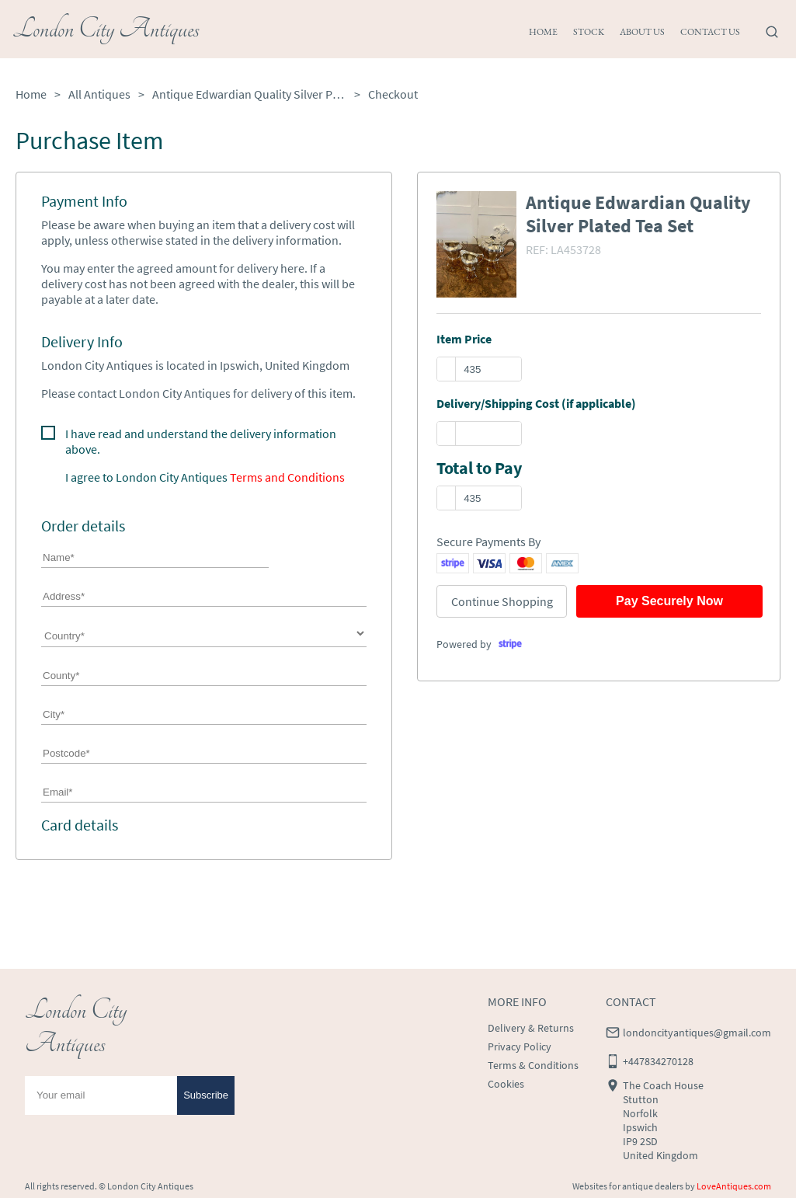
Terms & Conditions (533, 1065)
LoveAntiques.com (734, 1186)
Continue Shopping (502, 601)
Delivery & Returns (531, 1028)
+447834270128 (658, 1061)
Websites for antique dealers (627, 1186)
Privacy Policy (519, 1046)
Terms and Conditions (287, 477)
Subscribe (205, 1095)
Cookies (506, 1084)
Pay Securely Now (669, 601)
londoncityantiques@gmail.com (697, 1033)
